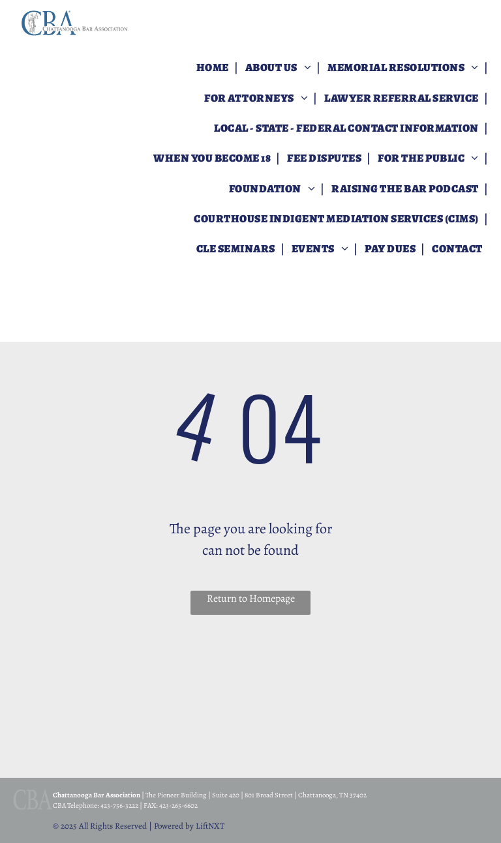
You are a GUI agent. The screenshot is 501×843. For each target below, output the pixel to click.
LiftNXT (210, 825)
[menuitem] (213, 68)
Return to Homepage (251, 598)
